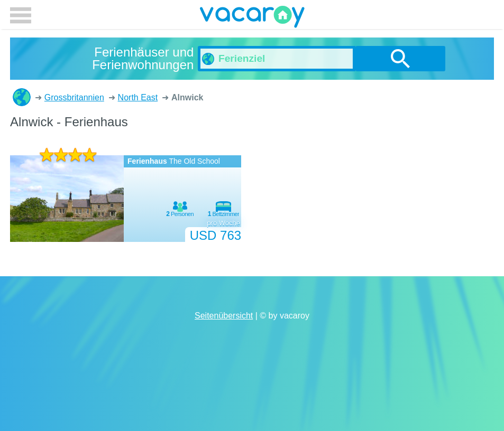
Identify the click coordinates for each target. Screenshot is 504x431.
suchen (400, 58)
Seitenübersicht (224, 315)
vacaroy (252, 18)
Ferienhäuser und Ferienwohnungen (22, 97)
